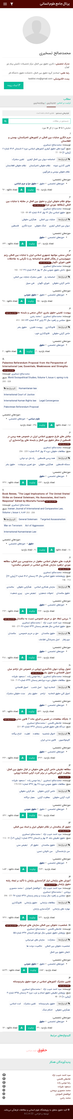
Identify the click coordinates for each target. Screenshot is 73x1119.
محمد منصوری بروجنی (60, 1090)
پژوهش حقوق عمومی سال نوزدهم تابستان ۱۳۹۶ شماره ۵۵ (39, 933)
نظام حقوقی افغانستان (16, 165)
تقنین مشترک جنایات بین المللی (28, 277)
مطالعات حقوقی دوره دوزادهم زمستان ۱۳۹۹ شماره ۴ (41, 680)
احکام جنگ (47, 1010)
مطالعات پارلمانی (47, 902)
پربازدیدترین (38, 103)
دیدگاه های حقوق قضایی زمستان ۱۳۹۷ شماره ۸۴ (43, 726)
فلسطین (15, 226)
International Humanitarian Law (20, 532)
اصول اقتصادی (21, 687)
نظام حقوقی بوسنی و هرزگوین (56, 172)
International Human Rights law (20, 401)
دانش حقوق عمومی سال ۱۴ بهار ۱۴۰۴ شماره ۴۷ (44, 270)
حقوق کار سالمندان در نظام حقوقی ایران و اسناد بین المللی (42, 828)
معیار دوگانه (29, 797)
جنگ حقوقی (40, 226)
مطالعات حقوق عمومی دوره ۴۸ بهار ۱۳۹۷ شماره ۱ (43, 784)
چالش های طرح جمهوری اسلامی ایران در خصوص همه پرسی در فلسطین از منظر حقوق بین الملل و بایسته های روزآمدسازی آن (39, 440)
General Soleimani (28, 519)
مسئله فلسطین (63, 464)
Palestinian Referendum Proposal (21, 407)
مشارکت (51, 940)
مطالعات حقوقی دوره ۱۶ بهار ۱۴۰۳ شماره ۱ (46, 451)
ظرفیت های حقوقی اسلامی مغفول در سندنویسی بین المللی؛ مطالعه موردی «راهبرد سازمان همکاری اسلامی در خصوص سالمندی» (37, 565)
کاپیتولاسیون (64, 740)
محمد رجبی (35, 316)
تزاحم (42, 693)
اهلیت (27, 733)
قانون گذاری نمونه (61, 165)
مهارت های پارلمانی (61, 909)
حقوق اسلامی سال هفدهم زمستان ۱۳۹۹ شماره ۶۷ (43, 626)
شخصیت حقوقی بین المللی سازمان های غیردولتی (36, 925)
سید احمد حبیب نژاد (52, 622)
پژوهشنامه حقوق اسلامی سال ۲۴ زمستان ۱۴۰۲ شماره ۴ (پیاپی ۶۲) (35, 576)
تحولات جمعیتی (46, 593)
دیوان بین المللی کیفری (59, 226)
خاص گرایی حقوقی (61, 283)
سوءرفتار (66, 639)
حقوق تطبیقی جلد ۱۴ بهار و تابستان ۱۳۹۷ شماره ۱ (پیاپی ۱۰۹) (38, 838)
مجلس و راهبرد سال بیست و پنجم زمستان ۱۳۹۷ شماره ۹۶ (39, 895)
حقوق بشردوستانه (47, 1003)
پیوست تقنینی (36, 327)
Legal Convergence (49, 401)
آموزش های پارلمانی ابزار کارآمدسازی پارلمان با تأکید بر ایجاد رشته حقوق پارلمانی (38, 882)
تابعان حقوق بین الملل (60, 952)
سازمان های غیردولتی (35, 940)
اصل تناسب (36, 687)
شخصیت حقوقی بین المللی (57, 946)
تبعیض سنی (30, 593)
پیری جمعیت (16, 593)
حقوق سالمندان (63, 593)
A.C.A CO (28, 1113)
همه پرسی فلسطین (46, 458)
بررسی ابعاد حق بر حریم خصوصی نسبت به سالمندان (35, 619)
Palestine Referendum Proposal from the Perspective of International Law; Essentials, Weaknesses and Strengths (35, 366)
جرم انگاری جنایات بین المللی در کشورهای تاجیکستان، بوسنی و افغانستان (39, 139)
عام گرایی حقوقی (27, 791)
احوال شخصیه (48, 733)
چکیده (31, 190)
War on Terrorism (13, 525)
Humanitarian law (28, 388)
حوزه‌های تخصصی (56, 183)
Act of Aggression (34, 525)
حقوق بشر (22, 327)
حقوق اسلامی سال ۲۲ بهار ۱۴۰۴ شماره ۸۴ (47, 212)
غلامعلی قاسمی (55, 723)
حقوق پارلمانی (31, 902)
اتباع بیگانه (16, 733)
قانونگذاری (50, 327)
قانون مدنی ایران (48, 740)
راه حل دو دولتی (27, 458)
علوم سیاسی (31, 1050)
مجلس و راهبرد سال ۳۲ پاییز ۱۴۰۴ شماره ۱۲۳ (45, 320)
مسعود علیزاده (18, 676)
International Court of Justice (19, 394)
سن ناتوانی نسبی (45, 851)
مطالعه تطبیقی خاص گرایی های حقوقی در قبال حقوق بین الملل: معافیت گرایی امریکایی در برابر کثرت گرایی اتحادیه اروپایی (39, 773)
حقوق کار (34, 845)
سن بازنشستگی (63, 851)
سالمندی (10, 587)
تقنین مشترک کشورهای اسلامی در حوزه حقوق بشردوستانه (42, 983)
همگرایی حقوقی (29, 219)
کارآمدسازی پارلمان (41, 909)
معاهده (36, 733)
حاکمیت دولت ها (34, 946)
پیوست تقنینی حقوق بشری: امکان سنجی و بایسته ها (38, 313)
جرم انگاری (27, 226)
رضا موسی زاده (34, 676)
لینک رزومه (13, 85)
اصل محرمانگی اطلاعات (49, 639)
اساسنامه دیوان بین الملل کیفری (41, 159)
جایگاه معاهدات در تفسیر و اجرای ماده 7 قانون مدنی (35, 719)
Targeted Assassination (53, 519)
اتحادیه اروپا (49, 687)
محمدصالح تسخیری (52, 145)
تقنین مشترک (18, 159)
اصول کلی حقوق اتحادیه (59, 693)
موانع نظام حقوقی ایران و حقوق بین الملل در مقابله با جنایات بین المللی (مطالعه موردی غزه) (38, 203)
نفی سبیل (30, 283)
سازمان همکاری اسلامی (44, 587)
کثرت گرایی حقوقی (61, 797)
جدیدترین (51, 103)
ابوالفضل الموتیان (32, 888)
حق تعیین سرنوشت (27, 464)
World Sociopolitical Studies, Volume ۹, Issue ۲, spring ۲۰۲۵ (38, 377)
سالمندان (12, 633)
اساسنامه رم (50, 277)
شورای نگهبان (43, 283)
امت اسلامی (15, 1003)
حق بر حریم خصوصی (28, 633)
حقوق (42, 183)
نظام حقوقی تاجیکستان (39, 165)
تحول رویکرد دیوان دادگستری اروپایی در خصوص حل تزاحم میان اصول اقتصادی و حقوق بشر (39, 671)
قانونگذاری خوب (42, 333)
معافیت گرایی (44, 797)
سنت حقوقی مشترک (16, 693)
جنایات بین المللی (47, 219)
